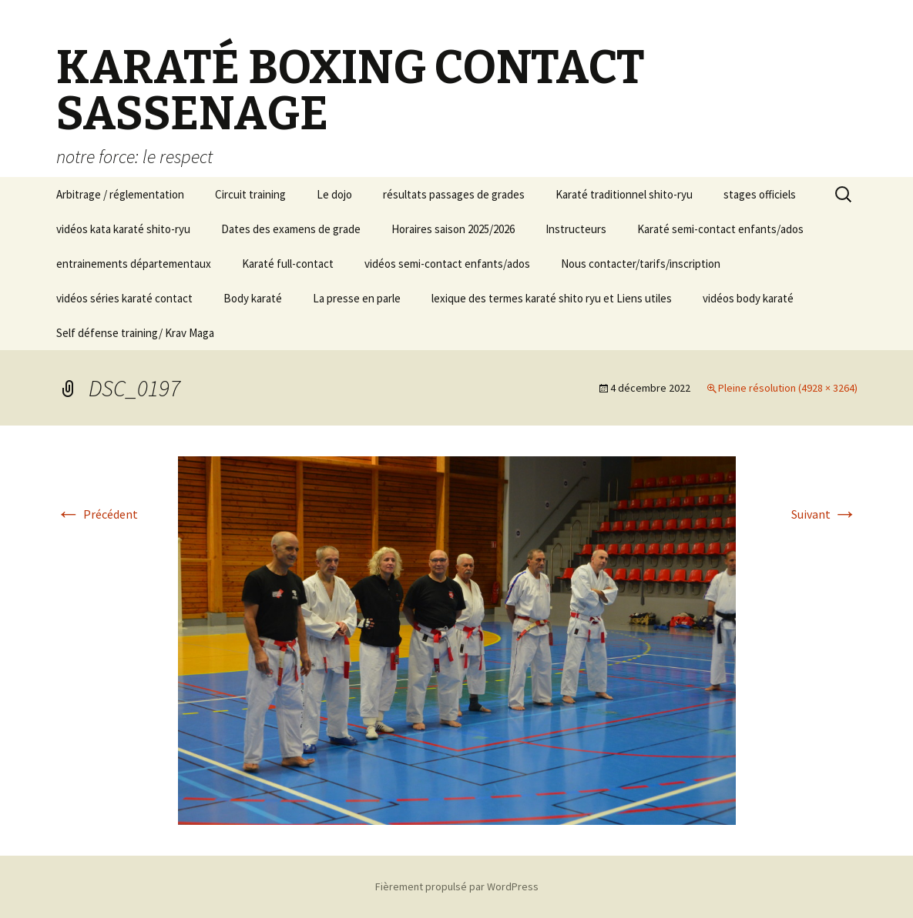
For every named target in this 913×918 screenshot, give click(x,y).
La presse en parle (357, 298)
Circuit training (250, 194)
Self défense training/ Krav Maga (135, 332)
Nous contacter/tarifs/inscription (640, 263)
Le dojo (334, 194)
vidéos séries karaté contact (124, 298)
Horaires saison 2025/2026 (453, 229)
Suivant (824, 514)
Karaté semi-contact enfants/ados (720, 229)
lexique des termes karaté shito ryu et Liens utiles (551, 298)
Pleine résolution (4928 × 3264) (788, 388)
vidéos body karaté (748, 298)
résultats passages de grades (454, 194)
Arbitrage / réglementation (120, 194)
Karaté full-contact (288, 263)
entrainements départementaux (133, 263)
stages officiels (759, 194)
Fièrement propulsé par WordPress (457, 886)
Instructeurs (575, 229)
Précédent (97, 514)
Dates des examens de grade (291, 229)
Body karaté (252, 298)
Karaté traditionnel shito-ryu (624, 194)
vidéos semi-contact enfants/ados (447, 263)
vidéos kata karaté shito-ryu (123, 229)
